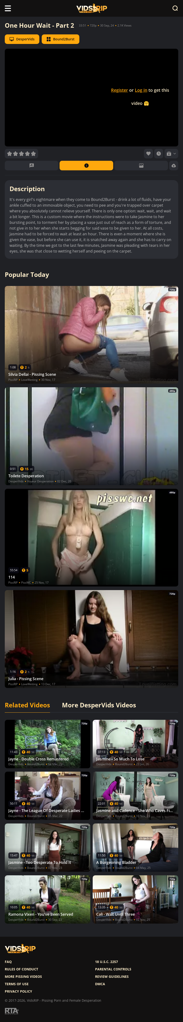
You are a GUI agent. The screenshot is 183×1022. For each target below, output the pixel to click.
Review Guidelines (112, 976)
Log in (141, 90)
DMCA (100, 984)
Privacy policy (18, 991)
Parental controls (113, 969)
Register (119, 90)
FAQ (8, 962)
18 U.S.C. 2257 (106, 962)
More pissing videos (23, 976)
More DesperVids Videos (99, 705)
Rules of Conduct (21, 969)
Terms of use (17, 984)
